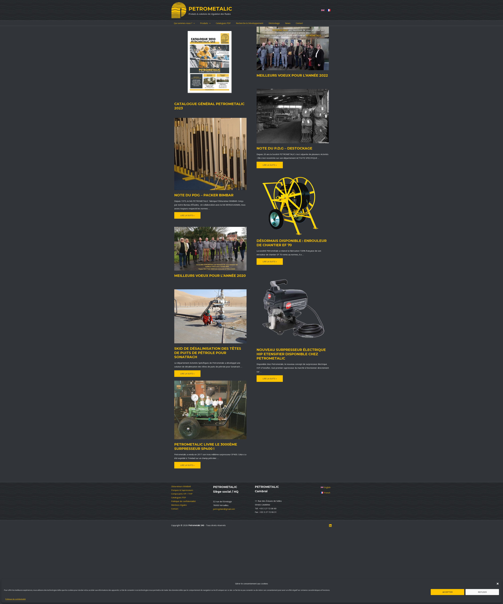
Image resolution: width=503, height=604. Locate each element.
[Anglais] (322, 10)
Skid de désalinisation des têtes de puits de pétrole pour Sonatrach (206, 349)
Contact (174, 496)
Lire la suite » (270, 165)
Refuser (482, 592)
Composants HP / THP (181, 481)
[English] (325, 475)
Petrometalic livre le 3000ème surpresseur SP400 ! (202, 445)
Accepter (448, 592)
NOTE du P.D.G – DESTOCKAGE (281, 148)
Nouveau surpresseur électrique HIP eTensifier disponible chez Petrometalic (291, 352)
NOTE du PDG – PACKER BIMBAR (200, 194)
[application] (191, 23)
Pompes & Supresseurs (182, 477)
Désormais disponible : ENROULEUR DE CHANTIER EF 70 (290, 242)
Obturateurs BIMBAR (181, 474)
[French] (328, 10)
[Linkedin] (330, 513)
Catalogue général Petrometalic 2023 (209, 103)
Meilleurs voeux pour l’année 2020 (206, 275)
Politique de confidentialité (15, 599)
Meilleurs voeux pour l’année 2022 (288, 75)
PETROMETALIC (210, 8)
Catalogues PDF (178, 485)
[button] (497, 583)
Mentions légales (179, 492)
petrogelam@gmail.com (224, 496)
